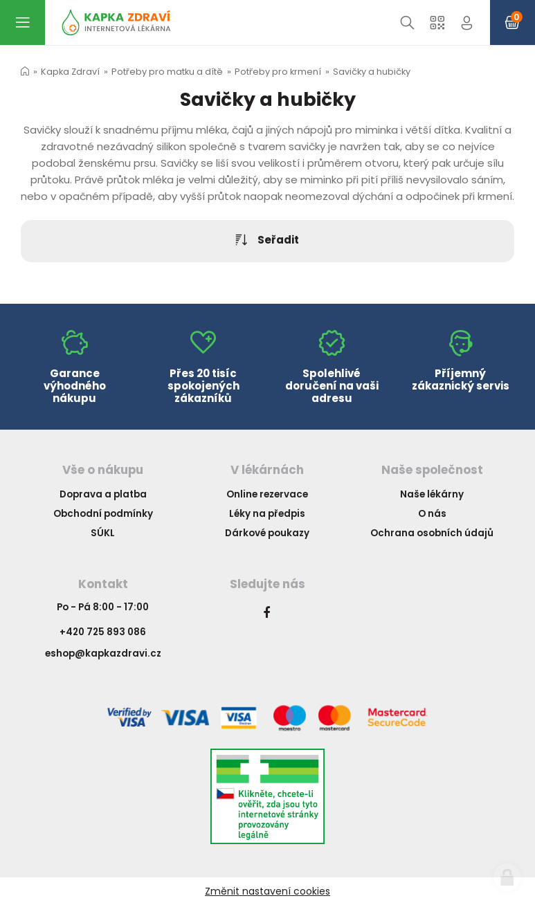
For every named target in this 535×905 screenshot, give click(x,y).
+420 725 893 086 (103, 632)
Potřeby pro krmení (278, 71)
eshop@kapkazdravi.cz (103, 653)
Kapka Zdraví (70, 71)
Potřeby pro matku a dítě (167, 71)
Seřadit (268, 240)
